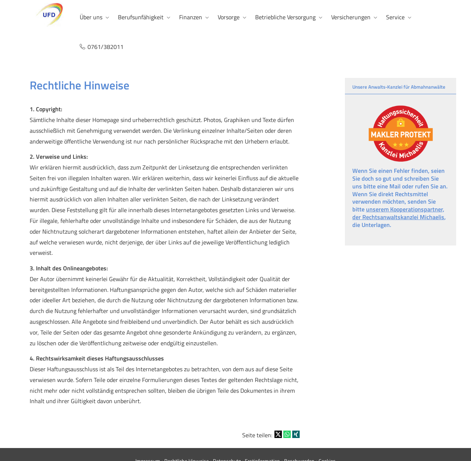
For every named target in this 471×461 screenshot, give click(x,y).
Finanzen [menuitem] (190, 17)
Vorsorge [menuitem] (229, 17)
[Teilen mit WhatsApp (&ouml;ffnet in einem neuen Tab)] (287, 434)
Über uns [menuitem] (91, 17)
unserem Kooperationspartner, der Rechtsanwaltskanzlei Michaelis (398, 213)
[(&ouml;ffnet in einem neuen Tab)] (400, 133)
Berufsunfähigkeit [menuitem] (141, 17)
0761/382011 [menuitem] (101, 46)
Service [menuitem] (395, 17)
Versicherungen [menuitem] (350, 17)
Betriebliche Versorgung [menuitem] (285, 17)
